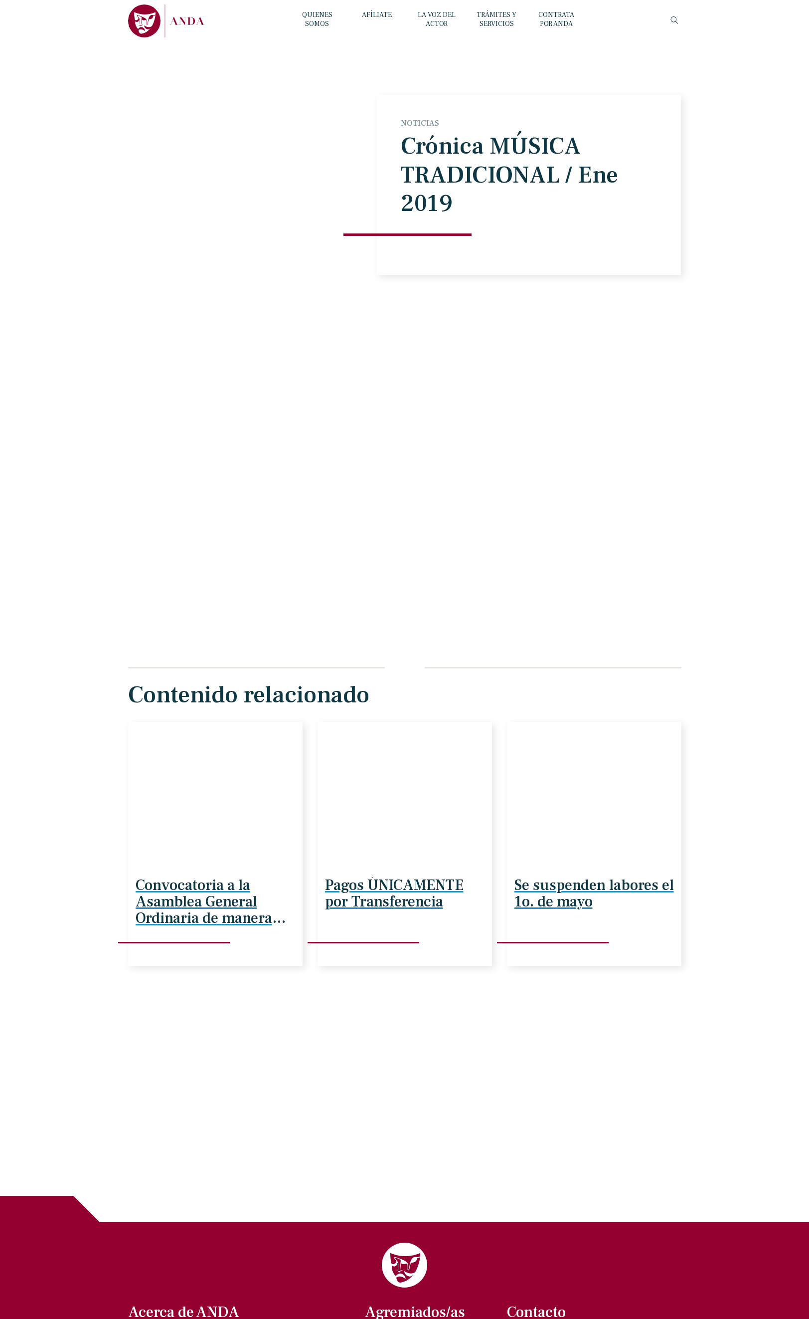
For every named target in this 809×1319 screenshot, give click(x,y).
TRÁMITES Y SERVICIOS (496, 19)
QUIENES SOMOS (317, 19)
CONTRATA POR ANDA (556, 19)
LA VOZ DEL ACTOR (437, 19)
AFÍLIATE (377, 14)
